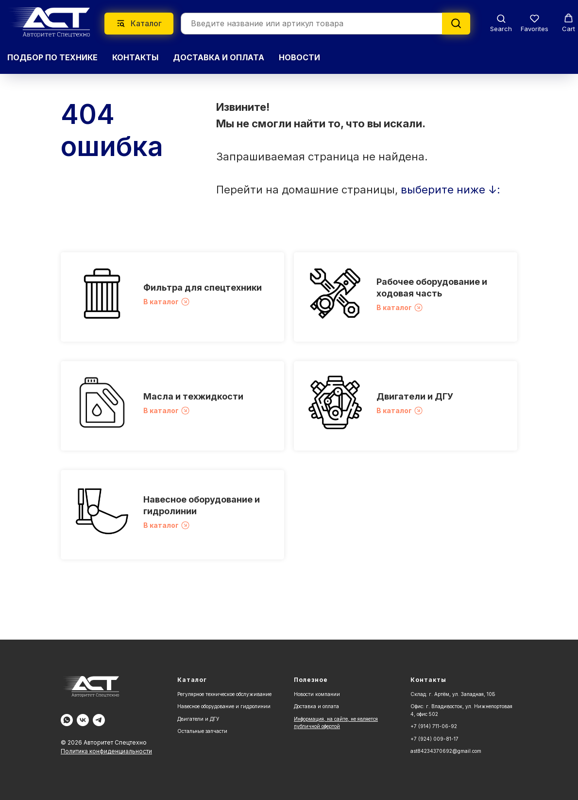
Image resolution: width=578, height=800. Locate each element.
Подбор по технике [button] (52, 57)
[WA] (67, 720)
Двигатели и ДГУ (415, 396)
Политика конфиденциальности (106, 751)
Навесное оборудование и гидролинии (224, 706)
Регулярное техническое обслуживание (224, 694)
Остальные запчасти (202, 731)
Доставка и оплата (316, 706)
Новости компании (317, 694)
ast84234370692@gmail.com (445, 751)
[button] (501, 23)
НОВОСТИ (299, 57)
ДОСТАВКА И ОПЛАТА (218, 57)
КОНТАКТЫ (135, 57)
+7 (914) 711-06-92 (433, 726)
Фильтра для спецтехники (202, 287)
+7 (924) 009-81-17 (434, 739)
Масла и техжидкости (193, 396)
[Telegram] (99, 720)
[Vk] (83, 720)
